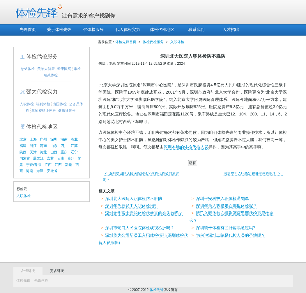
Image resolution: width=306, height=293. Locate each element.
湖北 (74, 139)
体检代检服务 (42, 56)
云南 (60, 158)
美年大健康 (46, 69)
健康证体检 (67, 110)
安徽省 (52, 171)
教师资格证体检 (43, 110)
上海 (33, 139)
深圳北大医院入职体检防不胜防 (133, 198)
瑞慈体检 (51, 75)
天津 (33, 152)
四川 (64, 146)
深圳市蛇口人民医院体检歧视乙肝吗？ (139, 228)
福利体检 (43, 104)
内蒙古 (25, 158)
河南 (43, 146)
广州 (43, 139)
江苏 (74, 146)
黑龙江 (38, 158)
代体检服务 (93, 29)
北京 (23, 139)
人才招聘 (231, 29)
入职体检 (27, 104)
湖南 (64, 139)
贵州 (71, 158)
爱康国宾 (64, 69)
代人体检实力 (128, 29)
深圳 (53, 139)
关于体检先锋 (59, 29)
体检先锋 (23, 280)
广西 (48, 165)
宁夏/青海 (33, 165)
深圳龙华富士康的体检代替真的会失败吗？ (144, 213)
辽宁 (74, 152)
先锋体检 (41, 280)
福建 (23, 146)
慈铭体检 (28, 69)
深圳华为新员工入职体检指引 (131, 206)
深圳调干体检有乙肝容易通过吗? (225, 228)
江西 (58, 165)
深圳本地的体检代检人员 (186, 147)
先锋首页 (28, 29)
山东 (53, 146)
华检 (77, 69)
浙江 (33, 146)
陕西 (23, 152)
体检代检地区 (162, 29)
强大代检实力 (42, 91)
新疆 (68, 165)
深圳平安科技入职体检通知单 (222, 198)
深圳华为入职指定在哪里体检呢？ (253, 173)
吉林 (50, 158)
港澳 (39, 171)
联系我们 (196, 29)
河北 (43, 152)
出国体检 (60, 104)
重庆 (64, 152)
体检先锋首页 (125, 42)
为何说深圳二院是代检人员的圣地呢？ (230, 235)
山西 (53, 152)
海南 (29, 171)
